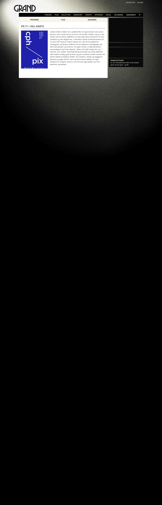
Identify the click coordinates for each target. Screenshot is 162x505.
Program (34, 20)
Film (63, 20)
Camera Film (130, 2)
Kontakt (140, 2)
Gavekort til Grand (116, 60)
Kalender (92, 20)
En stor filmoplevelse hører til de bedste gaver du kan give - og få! (124, 64)
